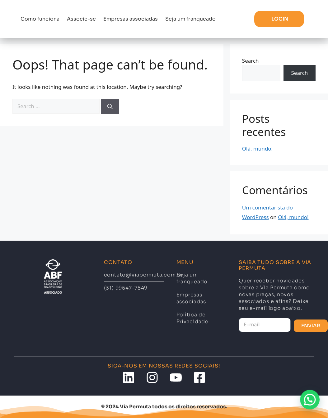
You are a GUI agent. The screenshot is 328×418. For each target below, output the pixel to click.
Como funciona (40, 19)
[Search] (110, 106)
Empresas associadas (130, 19)
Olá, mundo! (257, 148)
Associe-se (81, 19)
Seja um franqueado (190, 19)
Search (250, 60)
